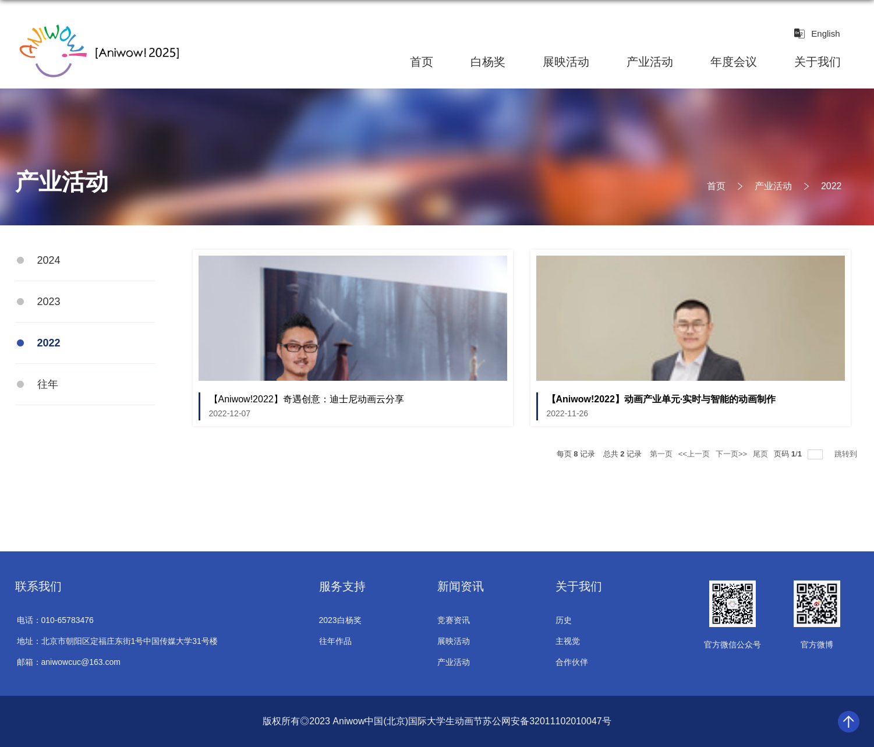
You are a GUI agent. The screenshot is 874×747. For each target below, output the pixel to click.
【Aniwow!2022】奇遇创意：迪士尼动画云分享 (306, 399)
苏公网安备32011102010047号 (547, 721)
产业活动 (650, 61)
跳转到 (846, 453)
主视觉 (567, 641)
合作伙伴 (571, 662)
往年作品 (335, 641)
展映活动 (566, 61)
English (825, 33)
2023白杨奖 (340, 620)
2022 (831, 186)
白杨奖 (487, 61)
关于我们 (817, 61)
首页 (421, 61)
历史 (563, 620)
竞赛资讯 (453, 620)
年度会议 (733, 61)
